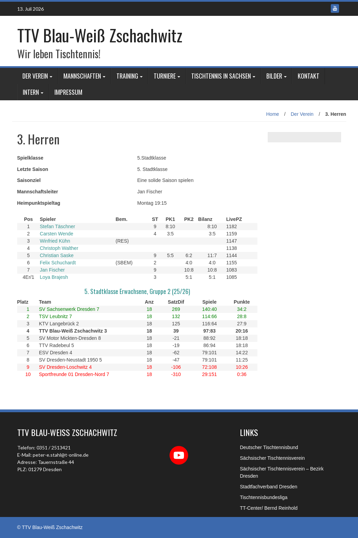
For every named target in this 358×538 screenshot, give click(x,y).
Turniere (165, 75)
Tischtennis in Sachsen (221, 75)
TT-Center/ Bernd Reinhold (268, 508)
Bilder (274, 75)
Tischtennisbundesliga (263, 497)
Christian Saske (57, 255)
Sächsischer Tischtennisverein (272, 458)
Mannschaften (82, 75)
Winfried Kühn (55, 241)
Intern (31, 92)
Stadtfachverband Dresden (268, 486)
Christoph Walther (59, 248)
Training (127, 75)
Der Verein (35, 75)
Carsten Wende (56, 233)
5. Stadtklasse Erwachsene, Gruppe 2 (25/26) (137, 291)
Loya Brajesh (54, 277)
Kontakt (308, 75)
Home (272, 114)
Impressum (68, 92)
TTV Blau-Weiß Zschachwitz (99, 35)
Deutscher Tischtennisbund (269, 447)
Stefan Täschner (57, 226)
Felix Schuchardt (58, 262)
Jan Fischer (52, 270)
